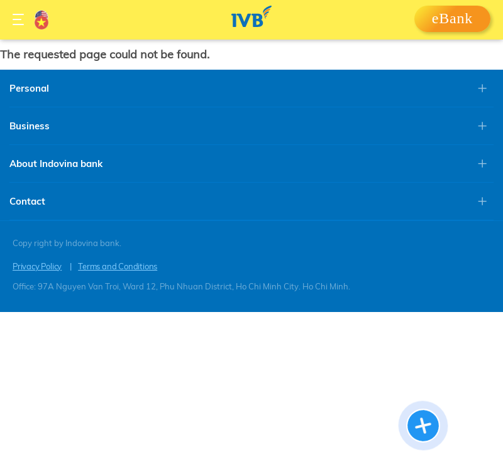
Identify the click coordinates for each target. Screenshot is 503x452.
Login (452, 22)
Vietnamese (41, 23)
